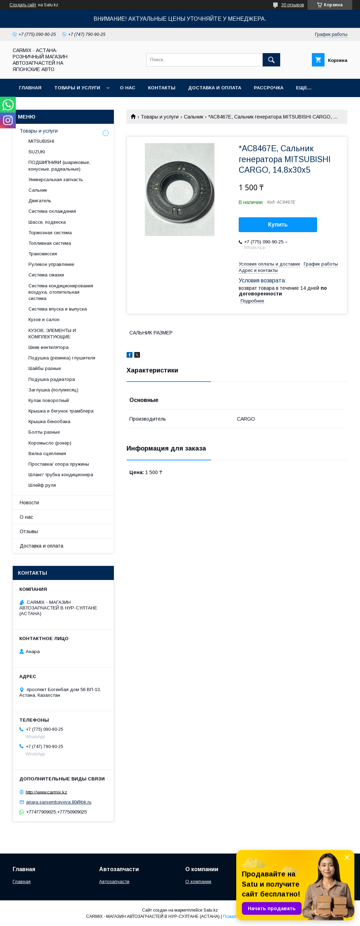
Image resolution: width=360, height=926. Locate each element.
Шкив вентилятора (48, 347)
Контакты (161, 87)
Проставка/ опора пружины (58, 464)
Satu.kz (211, 910)
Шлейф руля (42, 485)
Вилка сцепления (47, 453)
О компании (198, 881)
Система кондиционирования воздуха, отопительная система (60, 292)
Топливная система (49, 243)
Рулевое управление (51, 264)
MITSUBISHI (41, 141)
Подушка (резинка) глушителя (61, 357)
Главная (30, 87)
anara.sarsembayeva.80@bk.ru (58, 802)
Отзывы (29, 531)
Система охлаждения (52, 211)
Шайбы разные (44, 368)
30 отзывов (292, 4)
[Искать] (271, 59)
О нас (127, 87)
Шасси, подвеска (47, 222)
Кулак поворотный (48, 400)
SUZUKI (36, 151)
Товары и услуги (77, 87)
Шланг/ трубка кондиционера (60, 474)
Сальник (193, 117)
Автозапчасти (114, 881)
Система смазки (46, 274)
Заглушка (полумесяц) (53, 389)
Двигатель (39, 200)
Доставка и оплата (214, 87)
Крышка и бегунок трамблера (61, 411)
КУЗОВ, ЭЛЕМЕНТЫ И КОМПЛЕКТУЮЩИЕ (52, 333)
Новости (29, 502)
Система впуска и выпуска (57, 309)
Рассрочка (268, 87)
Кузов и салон (43, 319)
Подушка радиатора (51, 379)
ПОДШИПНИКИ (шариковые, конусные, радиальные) (59, 165)
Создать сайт (22, 4)
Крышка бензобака (49, 421)
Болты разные (44, 432)
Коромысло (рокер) (49, 443)
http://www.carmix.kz (46, 791)
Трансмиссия (42, 253)
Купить (278, 225)
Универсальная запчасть (55, 179)
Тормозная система (50, 232)
